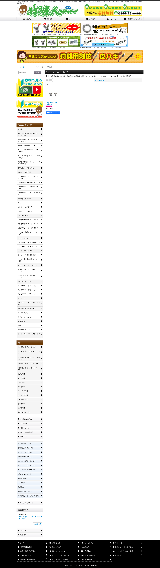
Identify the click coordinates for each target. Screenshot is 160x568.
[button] (48, 19)
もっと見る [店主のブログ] (37, 524)
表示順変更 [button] (99, 80)
